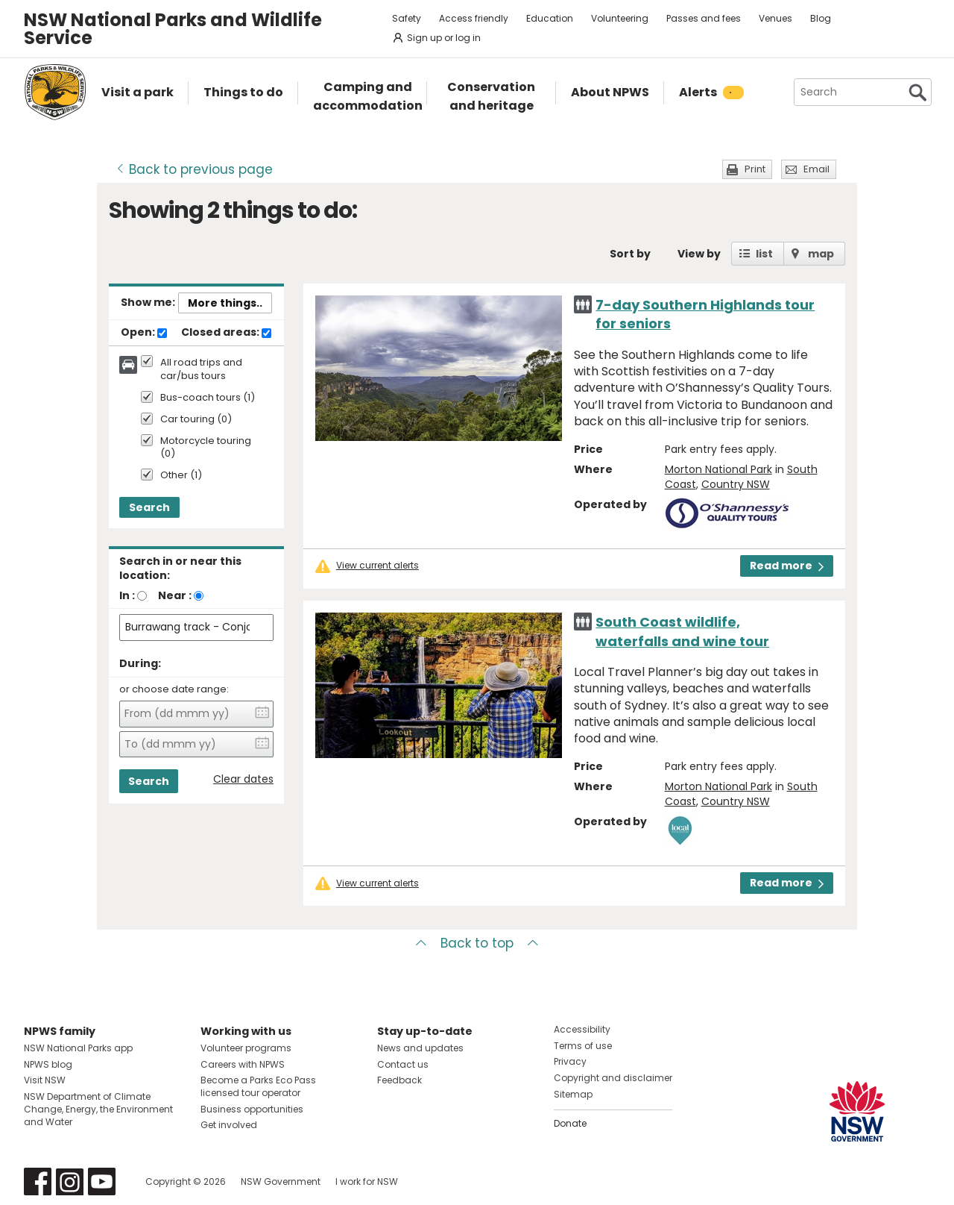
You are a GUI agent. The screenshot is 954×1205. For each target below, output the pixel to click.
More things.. (225, 302)
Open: (144, 332)
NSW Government (280, 1181)
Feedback (399, 1080)
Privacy (570, 1061)
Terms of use (583, 1045)
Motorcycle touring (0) (205, 447)
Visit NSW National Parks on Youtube (102, 1181)
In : (127, 595)
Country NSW (735, 484)
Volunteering (619, 18)
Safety (406, 18)
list (764, 253)
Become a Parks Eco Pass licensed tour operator (258, 1086)
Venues (775, 18)
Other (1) (181, 475)
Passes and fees (703, 18)
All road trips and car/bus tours (201, 369)
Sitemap (573, 1094)
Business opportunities (251, 1109)
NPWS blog (48, 1064)
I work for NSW (366, 1181)
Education (549, 18)
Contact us (403, 1064)
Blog (820, 18)
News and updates (420, 1048)
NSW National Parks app (78, 1048)
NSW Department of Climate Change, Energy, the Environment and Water (98, 1109)
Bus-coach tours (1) (207, 398)
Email (816, 169)
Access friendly (473, 18)
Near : (175, 595)
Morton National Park (718, 469)
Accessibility (582, 1029)
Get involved (228, 1124)
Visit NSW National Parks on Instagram (69, 1181)
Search (149, 507)
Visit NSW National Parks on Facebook (37, 1181)
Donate (570, 1123)
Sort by (630, 253)
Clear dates (243, 779)
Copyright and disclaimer (613, 1077)
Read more (787, 565)
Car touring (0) (196, 419)
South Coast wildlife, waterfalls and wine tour (682, 631)
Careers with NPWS (242, 1064)
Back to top (477, 943)
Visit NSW (45, 1080)
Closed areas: (226, 332)
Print (755, 169)
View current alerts (377, 566)
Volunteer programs (245, 1048)
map (821, 253)
